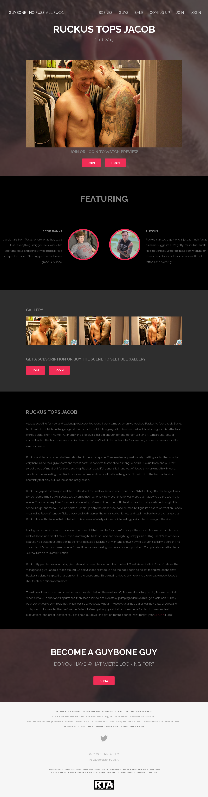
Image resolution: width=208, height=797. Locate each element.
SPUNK (159, 614)
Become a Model (132, 722)
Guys (123, 13)
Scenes (105, 13)
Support (69, 722)
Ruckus (152, 231)
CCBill (82, 726)
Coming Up (160, 13)
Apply (104, 680)
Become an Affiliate (39, 722)
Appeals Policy (84, 722)
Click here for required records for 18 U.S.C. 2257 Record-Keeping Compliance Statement (104, 716)
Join (180, 13)
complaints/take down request (162, 722)
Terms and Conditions (108, 722)
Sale (139, 13)
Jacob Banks (51, 231)
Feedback (57, 722)
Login (195, 13)
